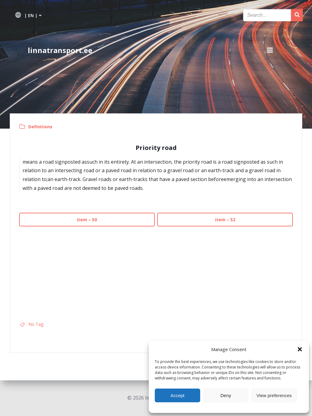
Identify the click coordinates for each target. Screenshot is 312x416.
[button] (300, 349)
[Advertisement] (156, 271)
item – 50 (87, 219)
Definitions (40, 127)
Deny (225, 395)
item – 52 (225, 219)
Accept (177, 395)
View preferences (274, 395)
